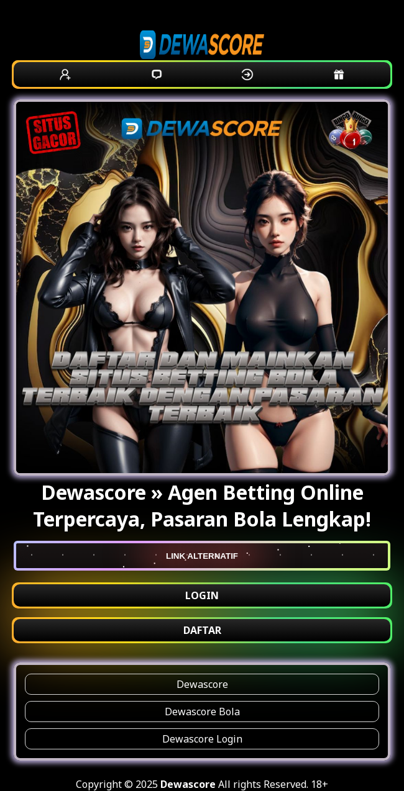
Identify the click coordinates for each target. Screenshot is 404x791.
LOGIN (202, 595)
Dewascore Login (202, 739)
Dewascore (202, 684)
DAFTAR (202, 630)
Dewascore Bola (202, 711)
